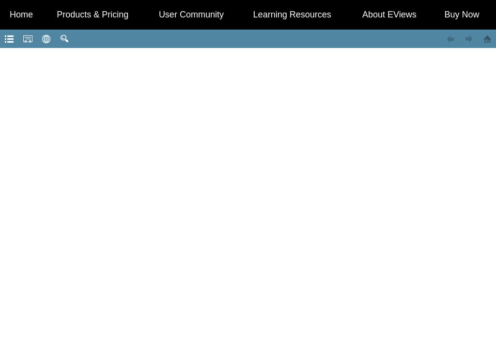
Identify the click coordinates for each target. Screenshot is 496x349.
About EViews (389, 14)
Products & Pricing (92, 14)
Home (21, 14)
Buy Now (462, 14)
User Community (191, 14)
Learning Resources (292, 14)
